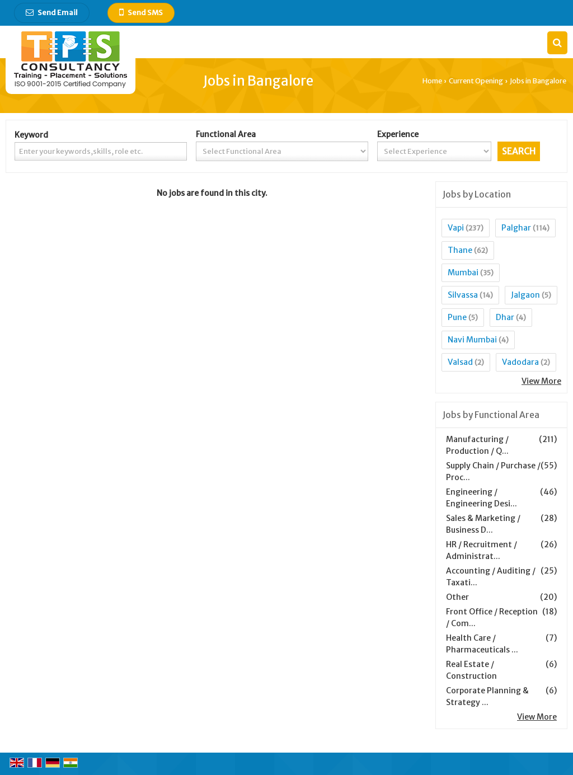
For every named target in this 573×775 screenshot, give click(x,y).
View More (541, 381)
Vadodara (520, 362)
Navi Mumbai (472, 340)
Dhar (505, 317)
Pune (457, 317)
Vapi (456, 228)
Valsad (460, 362)
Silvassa (463, 295)
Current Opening (476, 81)
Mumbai (463, 272)
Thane (460, 250)
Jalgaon (525, 295)
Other (457, 597)
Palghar (516, 228)
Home (432, 81)
